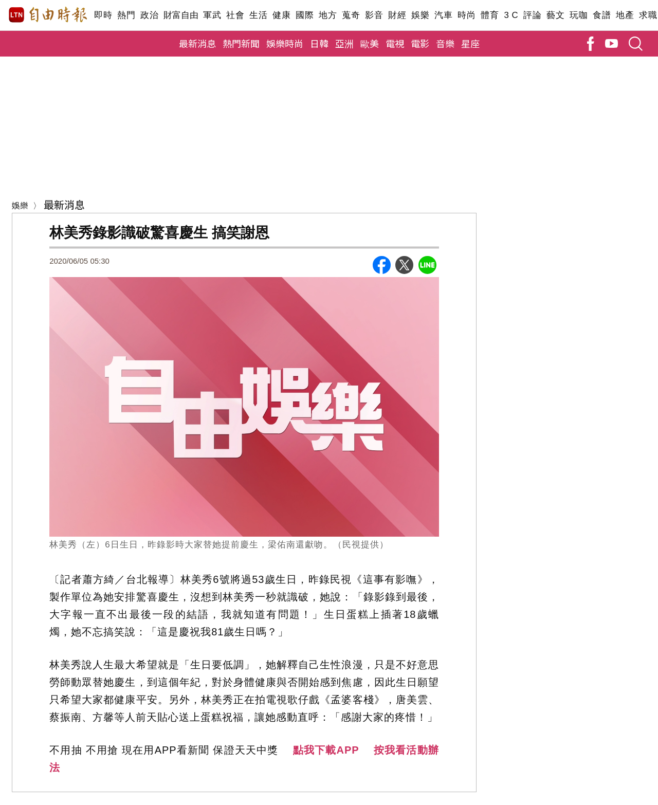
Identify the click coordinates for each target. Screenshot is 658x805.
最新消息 (197, 43)
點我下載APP (326, 750)
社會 (235, 15)
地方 (328, 15)
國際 (305, 15)
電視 (395, 43)
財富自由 (180, 15)
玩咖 (579, 15)
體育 (490, 15)
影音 (374, 15)
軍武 (212, 15)
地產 (625, 15)
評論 (532, 15)
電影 (420, 43)
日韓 (319, 43)
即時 (103, 15)
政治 (149, 15)
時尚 (467, 15)
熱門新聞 (241, 43)
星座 (470, 43)
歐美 (369, 43)
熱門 (126, 15)
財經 (397, 15)
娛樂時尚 (284, 43)
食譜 (602, 15)
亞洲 (344, 43)
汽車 (443, 15)
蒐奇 (351, 15)
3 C (511, 15)
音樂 (445, 43)
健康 (281, 15)
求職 (648, 15)
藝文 (555, 15)
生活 (258, 15)
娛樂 (420, 15)
